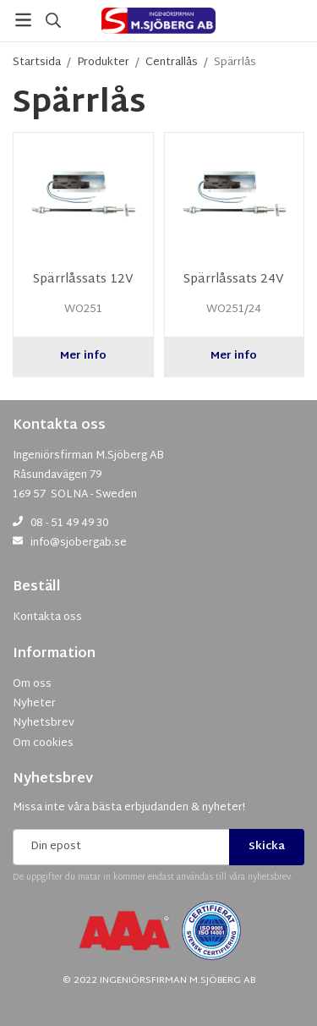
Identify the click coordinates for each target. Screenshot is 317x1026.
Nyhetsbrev (53, 779)
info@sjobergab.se (78, 543)
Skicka (267, 847)
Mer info (83, 356)
